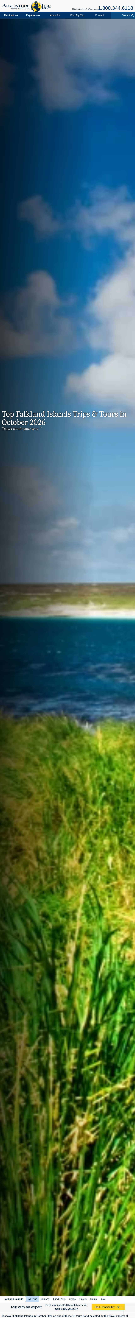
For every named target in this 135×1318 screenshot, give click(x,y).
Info (103, 1299)
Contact (99, 15)
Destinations (11, 15)
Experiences (33, 15)
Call (66, 1309)
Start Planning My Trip (107, 1307)
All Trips (32, 1299)
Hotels (83, 1299)
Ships (72, 1299)
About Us (55, 15)
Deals (93, 1299)
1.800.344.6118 (115, 8)
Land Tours (59, 1299)
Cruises (45, 1299)
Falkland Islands (13, 1299)
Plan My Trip (77, 15)
